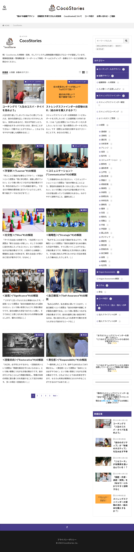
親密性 (106, 241)
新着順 (5, 72)
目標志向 (107, 196)
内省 (105, 225)
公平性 (106, 172)
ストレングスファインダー (79, 82)
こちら (114, 343)
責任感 (85, 335)
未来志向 (107, 200)
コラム (103, 285)
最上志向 (107, 233)
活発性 (106, 135)
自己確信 (84, 271)
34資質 (104, 125)
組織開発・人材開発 (109, 82)
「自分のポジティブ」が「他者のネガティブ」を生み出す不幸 (120, 447)
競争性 (106, 164)
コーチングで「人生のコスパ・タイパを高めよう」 (23, 108)
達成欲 (106, 131)
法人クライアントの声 (110, 314)
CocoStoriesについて (73, 16)
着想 (105, 208)
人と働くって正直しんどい (112, 89)
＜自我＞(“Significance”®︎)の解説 (20, 295)
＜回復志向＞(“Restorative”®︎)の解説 (22, 359)
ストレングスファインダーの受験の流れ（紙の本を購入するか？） (67, 108)
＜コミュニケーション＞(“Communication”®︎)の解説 (61, 172)
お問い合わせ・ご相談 (106, 16)
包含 (105, 213)
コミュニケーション (81, 146)
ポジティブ (107, 237)
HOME (7, 25)
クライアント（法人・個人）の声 (112, 306)
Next (54, 396)
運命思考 (107, 168)
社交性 (41, 210)
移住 (102, 292)
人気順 (12, 72)
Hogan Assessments (109, 272)
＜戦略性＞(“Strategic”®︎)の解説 (63, 234)
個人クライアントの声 (110, 321)
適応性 (106, 140)
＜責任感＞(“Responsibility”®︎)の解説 (66, 359)
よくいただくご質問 (109, 118)
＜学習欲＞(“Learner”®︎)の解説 (19, 170)
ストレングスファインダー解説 (111, 103)
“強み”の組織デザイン (25, 16)
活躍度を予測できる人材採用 (49, 16)
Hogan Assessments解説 (111, 279)
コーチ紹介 (89, 16)
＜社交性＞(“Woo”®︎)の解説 (17, 234)
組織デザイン (106, 76)
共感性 (106, 192)
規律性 (106, 188)
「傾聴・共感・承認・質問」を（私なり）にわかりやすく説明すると (120, 483)
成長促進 (107, 184)
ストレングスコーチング (111, 111)
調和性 (106, 204)
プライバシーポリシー (67, 540)
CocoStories (17, 25)
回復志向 (40, 335)
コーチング (100, 49)
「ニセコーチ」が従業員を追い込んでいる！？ (120, 464)
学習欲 (41, 146)
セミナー (118, 46)
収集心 (106, 221)
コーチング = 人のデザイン (35, 82)
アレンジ (107, 148)
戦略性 (85, 210)
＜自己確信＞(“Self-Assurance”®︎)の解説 (67, 297)
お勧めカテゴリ (22, 72)
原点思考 (107, 176)
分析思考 (107, 144)
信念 (105, 152)
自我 (41, 271)
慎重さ (106, 180)
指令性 (106, 156)
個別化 (106, 217)
